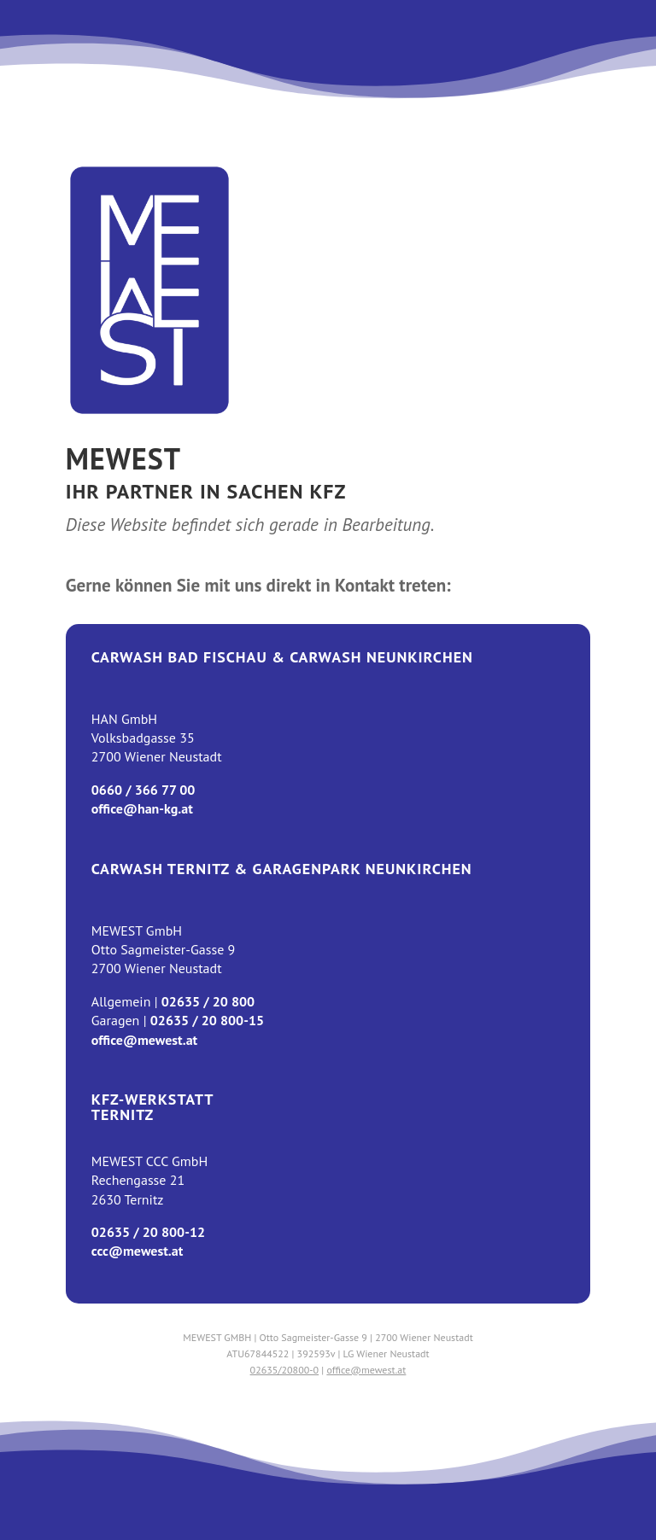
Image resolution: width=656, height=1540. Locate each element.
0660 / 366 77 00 (143, 789)
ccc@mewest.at (137, 1250)
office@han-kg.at (142, 808)
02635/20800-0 (284, 1369)
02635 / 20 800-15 (207, 1020)
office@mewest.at (144, 1039)
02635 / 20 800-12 (148, 1231)
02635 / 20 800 (208, 1001)
